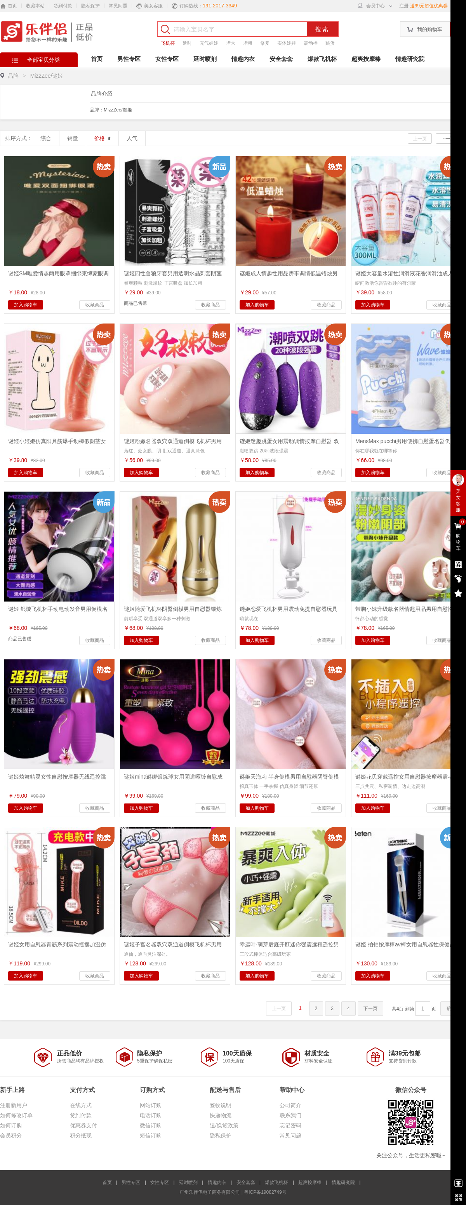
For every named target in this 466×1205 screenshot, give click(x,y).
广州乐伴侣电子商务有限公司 (209, 1192)
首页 (97, 59)
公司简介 (290, 1105)
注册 (404, 6)
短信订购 (151, 1135)
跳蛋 (330, 43)
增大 (230, 43)
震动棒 (311, 43)
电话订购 (151, 1115)
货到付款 (63, 6)
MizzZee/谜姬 (118, 110)
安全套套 (281, 59)
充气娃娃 (209, 43)
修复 (265, 43)
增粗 (247, 43)
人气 (132, 138)
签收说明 (220, 1105)
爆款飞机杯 (322, 59)
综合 (45, 138)
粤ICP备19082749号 (265, 1192)
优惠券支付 (83, 1125)
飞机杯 (168, 43)
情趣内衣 (243, 59)
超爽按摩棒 (366, 59)
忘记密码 (290, 1125)
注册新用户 (13, 1105)
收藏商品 (94, 305)
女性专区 (167, 59)
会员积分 (11, 1135)
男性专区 (129, 59)
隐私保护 (90, 6)
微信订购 (151, 1125)
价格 (102, 138)
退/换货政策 (224, 1125)
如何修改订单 (16, 1115)
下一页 (448, 138)
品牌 (13, 76)
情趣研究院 (409, 59)
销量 (72, 138)
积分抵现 (81, 1135)
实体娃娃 (286, 43)
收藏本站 (35, 6)
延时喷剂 (205, 59)
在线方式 (81, 1105)
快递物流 (220, 1115)
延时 (187, 43)
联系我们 (290, 1115)
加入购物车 (25, 305)
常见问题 (118, 6)
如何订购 (11, 1125)
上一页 (420, 138)
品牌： (111, 110)
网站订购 (151, 1105)
